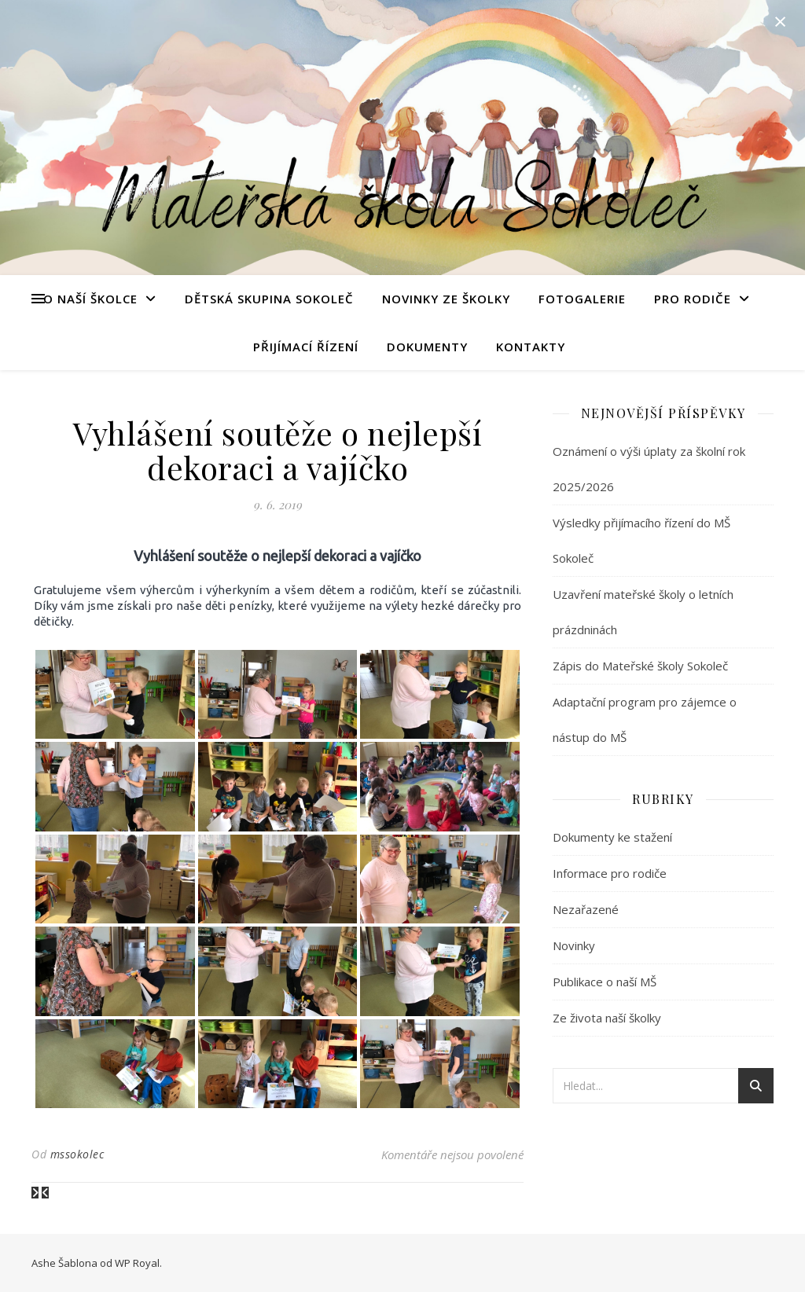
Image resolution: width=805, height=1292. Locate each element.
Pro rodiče (692, 298)
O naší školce (90, 298)
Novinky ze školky (446, 298)
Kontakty (530, 346)
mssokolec (77, 1154)
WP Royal (137, 1263)
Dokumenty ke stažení (612, 837)
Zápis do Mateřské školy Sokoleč (640, 666)
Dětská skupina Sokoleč (269, 298)
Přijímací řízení (305, 346)
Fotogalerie (582, 298)
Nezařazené (586, 909)
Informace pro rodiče (610, 873)
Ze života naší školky (607, 1018)
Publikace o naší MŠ (604, 981)
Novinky (574, 945)
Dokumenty (427, 346)
